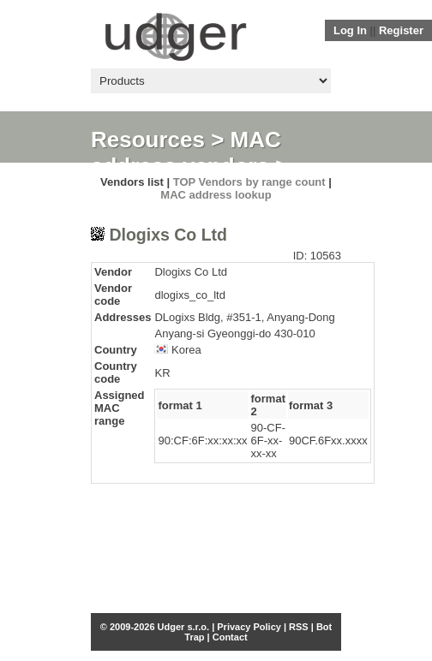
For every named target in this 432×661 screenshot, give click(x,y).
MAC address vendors (186, 153)
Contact (230, 637)
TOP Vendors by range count (249, 182)
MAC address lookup (215, 194)
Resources (148, 139)
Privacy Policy (249, 627)
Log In (350, 30)
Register (401, 30)
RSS (299, 627)
